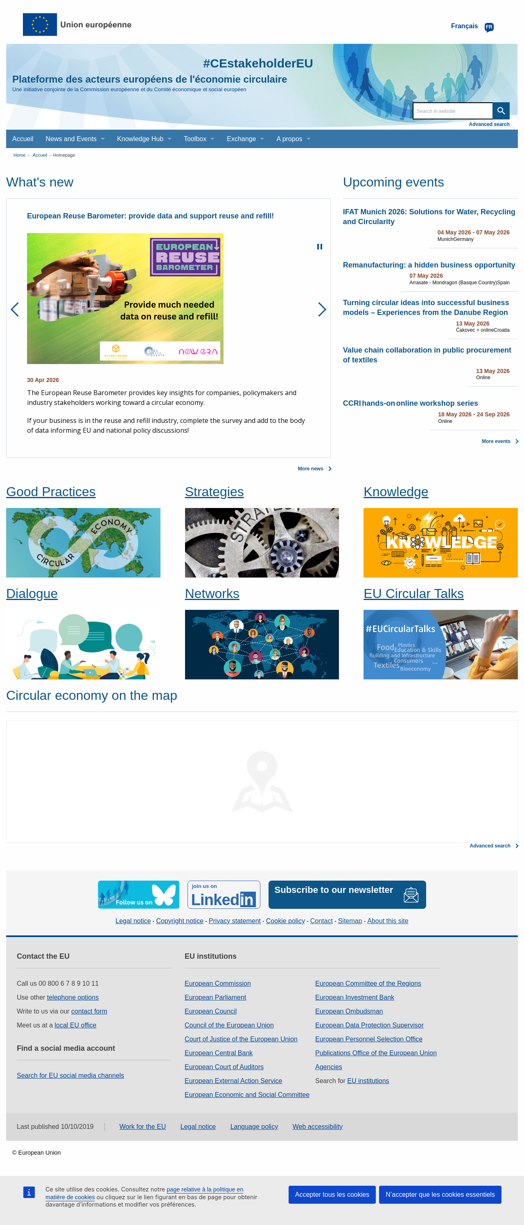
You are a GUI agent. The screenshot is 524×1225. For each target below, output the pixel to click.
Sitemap (350, 920)
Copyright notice (179, 920)
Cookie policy (285, 920)
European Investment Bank (354, 997)
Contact (321, 920)
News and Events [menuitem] (71, 138)
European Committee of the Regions (368, 983)
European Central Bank (219, 1053)
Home (19, 155)
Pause (319, 246)
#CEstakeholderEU (258, 63)
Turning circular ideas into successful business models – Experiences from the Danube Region (426, 308)
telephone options (73, 997)
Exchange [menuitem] (241, 138)
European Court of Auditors (224, 1066)
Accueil (40, 155)
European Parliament (215, 997)
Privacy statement (235, 920)
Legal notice (133, 920)
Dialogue (32, 593)
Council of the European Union (229, 1025)
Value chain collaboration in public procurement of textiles (427, 355)
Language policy (254, 1126)
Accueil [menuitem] (23, 138)
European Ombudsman (349, 1011)
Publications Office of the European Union (376, 1053)
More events (496, 441)
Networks (212, 593)
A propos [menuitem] (289, 138)
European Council (211, 1011)
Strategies (214, 491)
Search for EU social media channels (70, 1075)
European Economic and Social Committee (247, 1094)
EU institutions (368, 1080)
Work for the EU (143, 1126)
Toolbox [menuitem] (195, 138)
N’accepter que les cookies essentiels (440, 1194)
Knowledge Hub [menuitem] (140, 138)
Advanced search (489, 124)
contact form (89, 1011)
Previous (18, 309)
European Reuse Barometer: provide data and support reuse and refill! (150, 216)
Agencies (328, 1066)
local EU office (76, 1025)
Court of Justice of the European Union (241, 1039)
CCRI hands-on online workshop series (410, 403)
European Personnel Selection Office (368, 1039)
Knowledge (396, 491)
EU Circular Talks (414, 593)
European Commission (218, 983)
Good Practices (51, 491)
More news (310, 469)
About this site (388, 920)
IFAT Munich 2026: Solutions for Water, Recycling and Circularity (429, 217)
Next (319, 309)
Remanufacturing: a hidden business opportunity (429, 265)
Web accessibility (318, 1126)
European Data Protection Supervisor (369, 1025)
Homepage (64, 155)
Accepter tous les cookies (332, 1194)
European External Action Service (233, 1080)
